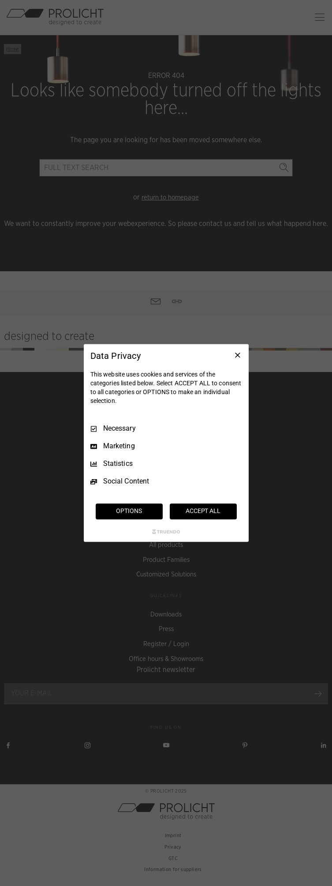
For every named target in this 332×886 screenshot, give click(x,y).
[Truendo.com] (166, 531)
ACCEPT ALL (203, 511)
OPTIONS (129, 511)
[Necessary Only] (238, 355)
